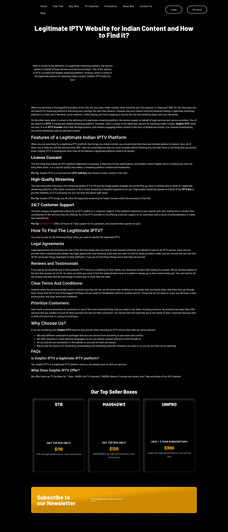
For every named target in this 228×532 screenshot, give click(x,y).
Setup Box (128, 6)
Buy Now (74, 6)
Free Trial (58, 6)
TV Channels (92, 6)
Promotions (110, 6)
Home (44, 6)
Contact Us (146, 6)
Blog (43, 12)
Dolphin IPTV (46, 223)
